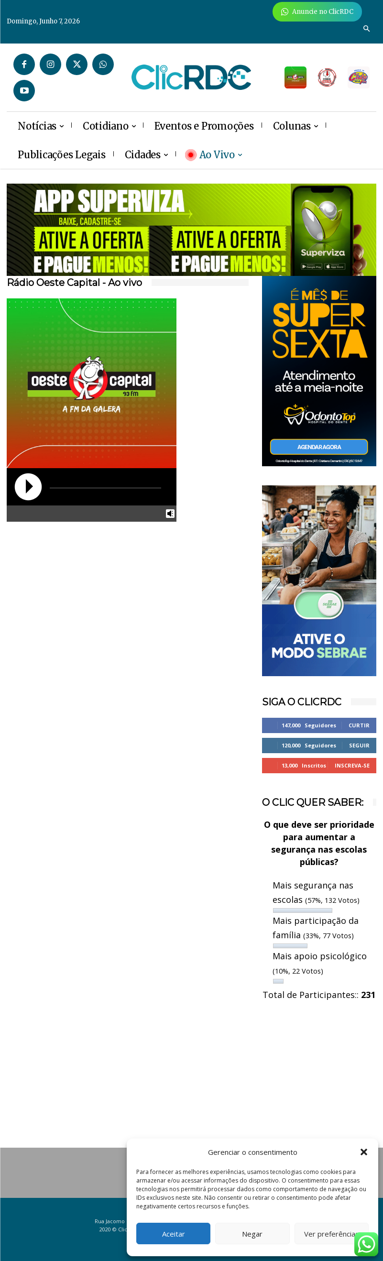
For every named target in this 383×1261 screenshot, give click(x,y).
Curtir (359, 725)
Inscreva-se (352, 765)
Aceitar (173, 1234)
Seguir (359, 745)
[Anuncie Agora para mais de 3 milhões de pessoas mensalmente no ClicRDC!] (317, 12)
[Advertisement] (64, 590)
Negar (252, 1234)
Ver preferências (331, 1234)
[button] (364, 1152)
